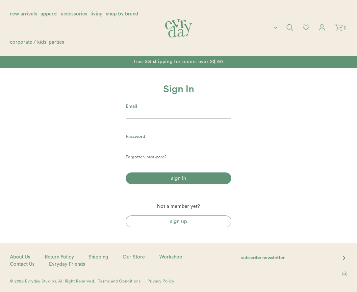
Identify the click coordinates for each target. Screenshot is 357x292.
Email (131, 106)
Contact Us (22, 264)
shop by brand (122, 13)
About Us (20, 257)
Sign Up (178, 221)
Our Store (134, 257)
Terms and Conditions (119, 281)
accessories (74, 13)
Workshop (170, 257)
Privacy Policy (160, 281)
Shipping (98, 257)
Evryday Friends (67, 264)
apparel (49, 13)
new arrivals (23, 13)
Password (135, 136)
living (96, 13)
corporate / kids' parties (37, 42)
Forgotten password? (146, 157)
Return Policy (59, 257)
